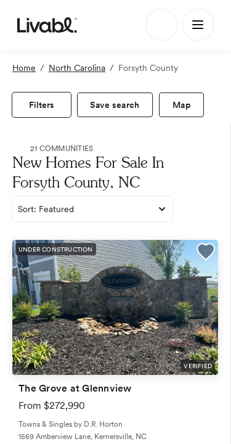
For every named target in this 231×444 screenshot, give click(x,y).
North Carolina (77, 68)
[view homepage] (47, 24)
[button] (206, 253)
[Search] (161, 24)
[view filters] (41, 104)
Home (24, 68)
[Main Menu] (198, 24)
